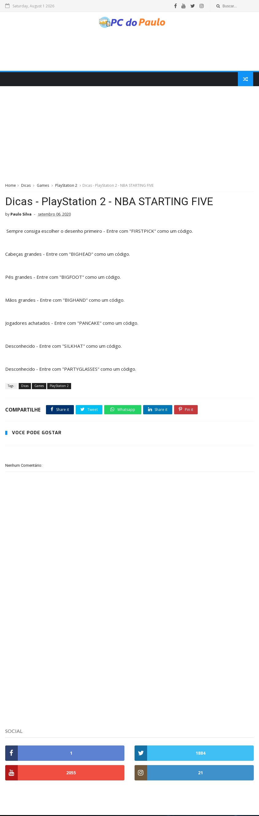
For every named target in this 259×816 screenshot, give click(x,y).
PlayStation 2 (66, 186)
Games (43, 186)
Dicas (26, 186)
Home (10, 186)
